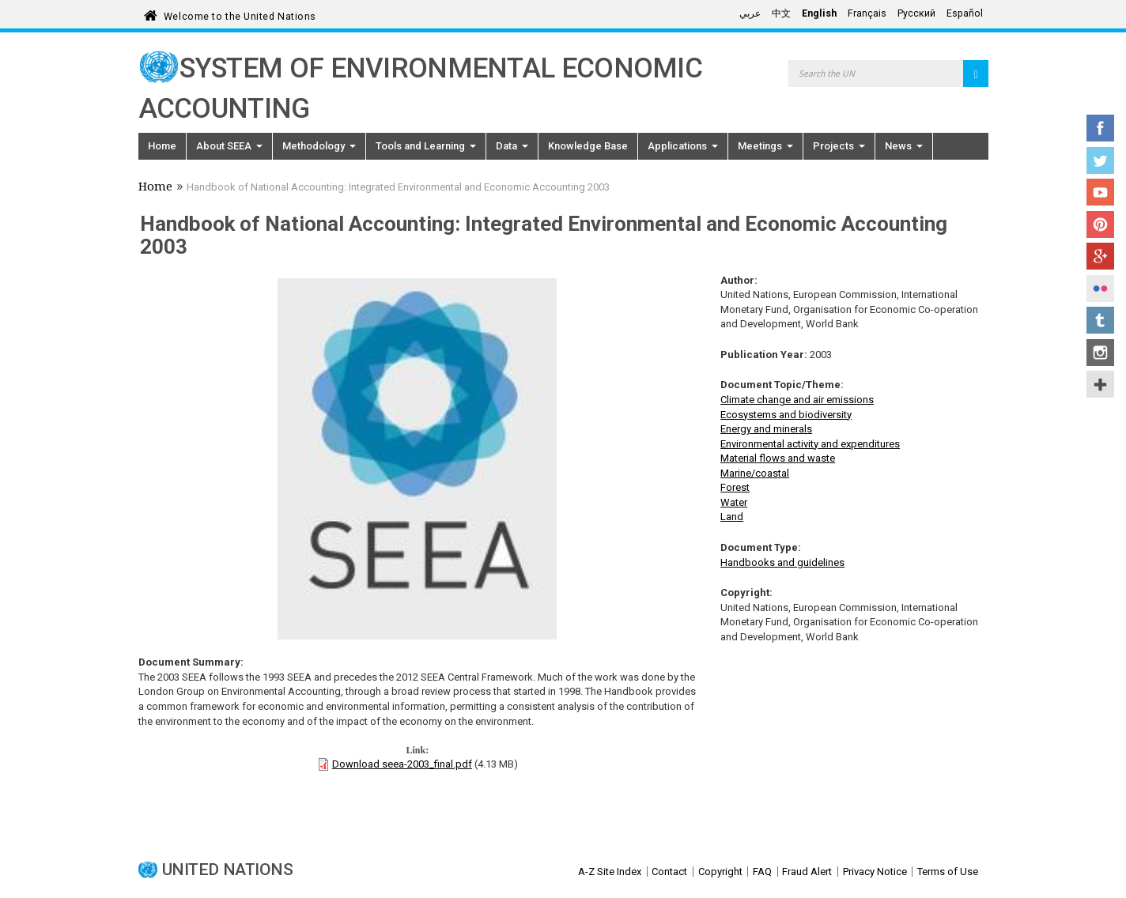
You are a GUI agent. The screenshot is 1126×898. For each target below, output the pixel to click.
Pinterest (1100, 224)
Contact (669, 871)
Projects (839, 146)
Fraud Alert (807, 871)
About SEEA (229, 146)
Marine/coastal (754, 473)
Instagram (1100, 352)
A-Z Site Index (609, 871)
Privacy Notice (875, 871)
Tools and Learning (426, 146)
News (904, 146)
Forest (735, 487)
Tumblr (1100, 320)
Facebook (1100, 128)
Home (162, 146)
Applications (683, 146)
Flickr (1100, 288)
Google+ (1100, 256)
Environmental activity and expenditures (810, 444)
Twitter (1100, 160)
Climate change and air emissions (797, 400)
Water (733, 502)
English (819, 13)
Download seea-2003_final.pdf (402, 764)
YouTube (1100, 192)
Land (731, 517)
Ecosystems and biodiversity (786, 415)
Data (512, 146)
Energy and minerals (766, 429)
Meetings (765, 146)
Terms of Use (947, 871)
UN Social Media (1100, 384)
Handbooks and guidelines (782, 562)
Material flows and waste (777, 458)
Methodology (319, 146)
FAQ (762, 871)
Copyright (720, 871)
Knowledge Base (588, 146)
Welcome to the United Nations (240, 14)
